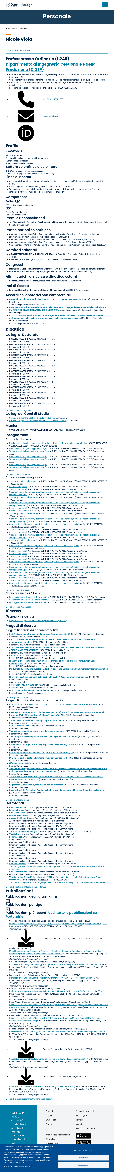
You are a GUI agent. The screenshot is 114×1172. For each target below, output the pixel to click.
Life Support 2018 (17, 763)
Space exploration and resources (23, 481)
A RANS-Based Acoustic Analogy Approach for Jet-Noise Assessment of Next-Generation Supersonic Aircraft (57, 1031)
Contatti (49, 1111)
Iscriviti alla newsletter (85, 1128)
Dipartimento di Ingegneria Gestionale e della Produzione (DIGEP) (51, 66)
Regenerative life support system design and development (36, 785)
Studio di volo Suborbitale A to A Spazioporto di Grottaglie (36, 720)
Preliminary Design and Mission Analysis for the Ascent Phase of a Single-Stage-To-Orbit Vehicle (51, 991)
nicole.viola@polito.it (52, 116)
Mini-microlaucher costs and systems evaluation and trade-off (38, 758)
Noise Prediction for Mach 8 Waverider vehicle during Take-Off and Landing (42, 1086)
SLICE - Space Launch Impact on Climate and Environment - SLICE (39, 634)
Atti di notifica (52, 1143)
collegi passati (20, 410)
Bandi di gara (81, 1115)
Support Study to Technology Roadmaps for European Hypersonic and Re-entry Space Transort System (56, 790)
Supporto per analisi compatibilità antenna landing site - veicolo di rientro (43, 736)
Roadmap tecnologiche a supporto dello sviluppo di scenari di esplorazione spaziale (46, 443)
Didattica (15, 329)
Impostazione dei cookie (83, 1150)
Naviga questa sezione (57, 51)
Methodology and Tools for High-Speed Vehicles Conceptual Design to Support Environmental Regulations (61, 882)
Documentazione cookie (23, 1166)
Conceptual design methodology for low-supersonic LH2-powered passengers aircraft (47, 1059)
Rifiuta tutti (83, 1158)
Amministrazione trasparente (59, 1135)
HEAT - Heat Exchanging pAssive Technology (30, 690)
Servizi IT (80, 1120)
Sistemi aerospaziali (18, 486)
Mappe (49, 1115)
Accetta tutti (83, 1165)
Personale (14, 28)
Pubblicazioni (19, 891)
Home (8, 28)
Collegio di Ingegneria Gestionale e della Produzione (32, 418)
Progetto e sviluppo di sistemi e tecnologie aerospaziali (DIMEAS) (38, 620)
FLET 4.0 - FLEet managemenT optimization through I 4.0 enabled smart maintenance (48, 677)
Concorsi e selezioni (85, 1111)
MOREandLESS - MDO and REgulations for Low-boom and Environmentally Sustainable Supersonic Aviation (58, 669)
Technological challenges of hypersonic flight (29, 451)
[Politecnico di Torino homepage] (19, 5)
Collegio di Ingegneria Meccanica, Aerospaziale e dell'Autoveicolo (37, 420)
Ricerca (13, 611)
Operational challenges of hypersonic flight (28, 448)
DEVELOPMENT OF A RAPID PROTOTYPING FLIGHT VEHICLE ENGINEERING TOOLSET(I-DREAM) (53, 704)
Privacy (49, 1124)
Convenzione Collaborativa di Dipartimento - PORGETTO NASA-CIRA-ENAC (43, 299)
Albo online (50, 1139)
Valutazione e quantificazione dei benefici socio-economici (36, 731)
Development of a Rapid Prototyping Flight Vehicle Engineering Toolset (42, 744)
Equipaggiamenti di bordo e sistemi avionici (28, 597)
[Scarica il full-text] (26, 938)
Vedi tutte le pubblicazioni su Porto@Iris (51, 914)
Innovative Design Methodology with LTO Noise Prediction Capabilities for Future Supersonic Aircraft (58, 877)
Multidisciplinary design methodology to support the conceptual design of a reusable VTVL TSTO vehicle (55, 964)
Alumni (79, 1124)
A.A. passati (18, 474)
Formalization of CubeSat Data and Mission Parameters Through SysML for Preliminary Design (50, 978)
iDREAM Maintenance (19, 726)
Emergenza (51, 1120)
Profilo (12, 145)
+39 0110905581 (50, 99)
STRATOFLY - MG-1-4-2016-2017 (24, 685)
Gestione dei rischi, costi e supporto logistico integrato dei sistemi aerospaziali (44, 524)
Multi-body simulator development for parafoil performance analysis (41, 752)
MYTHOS (13, 655)
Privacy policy (8, 1166)
